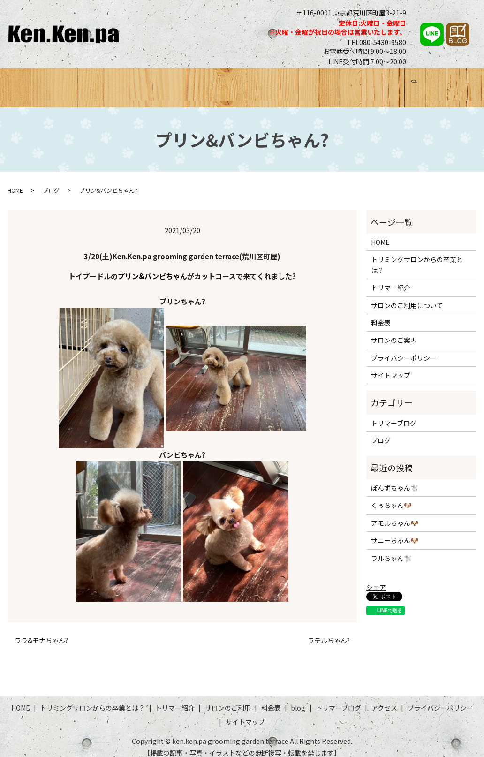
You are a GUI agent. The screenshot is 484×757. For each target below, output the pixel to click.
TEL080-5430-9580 (376, 42)
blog (298, 699)
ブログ (338, 83)
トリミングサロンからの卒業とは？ (112, 83)
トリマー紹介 (203, 83)
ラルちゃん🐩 (391, 549)
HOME (31, 83)
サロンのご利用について (407, 296)
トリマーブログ (385, 83)
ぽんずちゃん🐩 (394, 479)
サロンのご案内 (394, 331)
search (466, 84)
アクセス (435, 83)
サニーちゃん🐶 (394, 532)
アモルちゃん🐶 (394, 514)
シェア (376, 578)
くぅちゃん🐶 (391, 496)
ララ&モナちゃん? (41, 632)
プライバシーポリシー (404, 349)
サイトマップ (390, 366)
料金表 (307, 83)
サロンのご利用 (260, 83)
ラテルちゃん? (329, 632)
